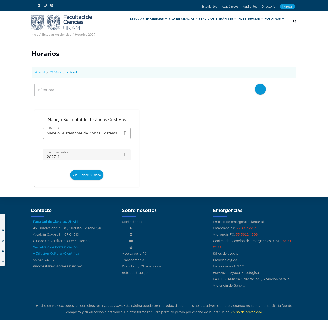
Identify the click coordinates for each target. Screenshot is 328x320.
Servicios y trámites (224, 22)
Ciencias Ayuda (225, 260)
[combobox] (87, 133)
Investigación (253, 22)
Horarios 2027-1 (86, 34)
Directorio (268, 6)
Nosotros (274, 22)
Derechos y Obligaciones (141, 266)
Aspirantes (250, 6)
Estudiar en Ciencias (163, 22)
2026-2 (55, 72)
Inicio (34, 34)
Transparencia (133, 260)
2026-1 (39, 72)
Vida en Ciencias (193, 22)
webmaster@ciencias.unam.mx (57, 266)
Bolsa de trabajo (135, 273)
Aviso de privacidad (246, 312)
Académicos (230, 6)
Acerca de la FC (134, 253)
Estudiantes (209, 6)
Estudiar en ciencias (56, 34)
